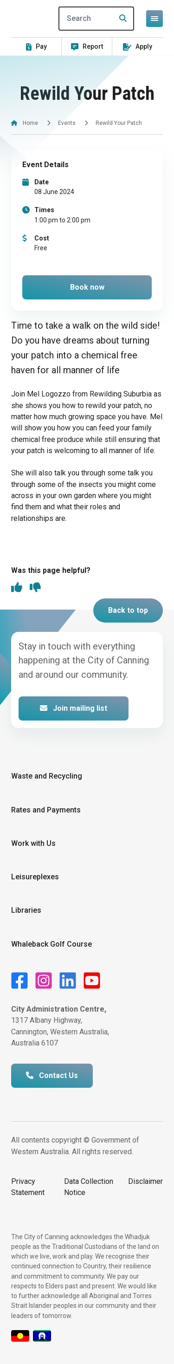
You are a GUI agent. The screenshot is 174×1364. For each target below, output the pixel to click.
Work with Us (33, 843)
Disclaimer (145, 1181)
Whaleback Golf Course (51, 944)
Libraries (26, 910)
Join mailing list (73, 708)
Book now (87, 287)
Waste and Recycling (46, 776)
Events (67, 123)
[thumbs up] (16, 588)
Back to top (128, 610)
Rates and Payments (46, 809)
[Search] (96, 18)
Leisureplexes (35, 876)
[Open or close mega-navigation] (154, 18)
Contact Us (52, 1075)
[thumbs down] (35, 588)
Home (30, 123)
